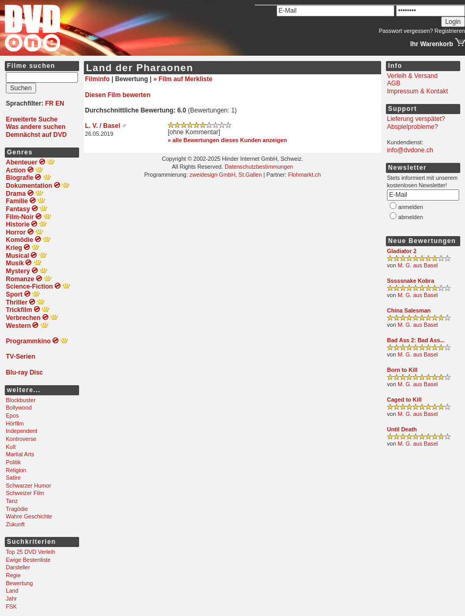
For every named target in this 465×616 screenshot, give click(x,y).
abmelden (410, 217)
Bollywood (19, 407)
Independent (21, 431)
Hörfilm (15, 423)
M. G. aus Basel (418, 265)
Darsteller (18, 567)
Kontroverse (21, 439)
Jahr (11, 598)
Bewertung (19, 583)
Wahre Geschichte (29, 516)
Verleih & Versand (412, 76)
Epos (12, 415)
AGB (393, 83)
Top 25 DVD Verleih (30, 552)
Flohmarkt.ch (304, 174)
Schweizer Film (25, 493)
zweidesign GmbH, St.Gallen (226, 174)
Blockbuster (21, 400)
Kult (10, 447)
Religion (16, 470)
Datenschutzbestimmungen (259, 166)
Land (12, 590)
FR (49, 103)
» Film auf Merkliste (182, 79)
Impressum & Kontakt (417, 91)
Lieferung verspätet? (416, 119)
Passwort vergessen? (406, 31)
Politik (13, 462)
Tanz (12, 501)
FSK (11, 606)
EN (59, 103)
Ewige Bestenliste (28, 560)
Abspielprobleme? (412, 127)
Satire (13, 477)
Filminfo (97, 79)
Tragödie (17, 509)
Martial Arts (20, 454)
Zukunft (15, 524)
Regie (13, 575)
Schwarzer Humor (28, 485)
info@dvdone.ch (410, 150)
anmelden (410, 207)
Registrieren (450, 31)
